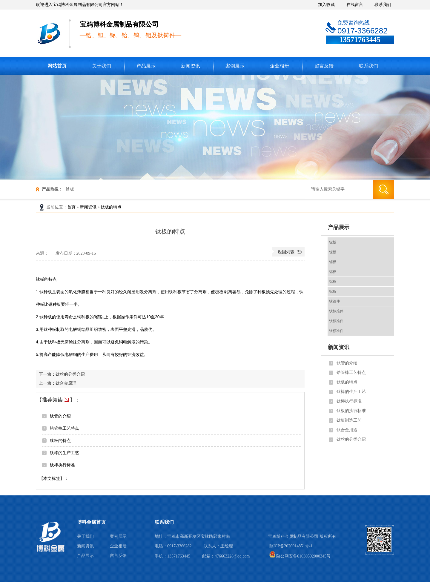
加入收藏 (326, 4)
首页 (71, 207)
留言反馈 (324, 65)
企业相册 (279, 65)
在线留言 (354, 4)
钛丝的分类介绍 (70, 374)
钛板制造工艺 (349, 420)
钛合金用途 (347, 430)
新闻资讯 (190, 65)
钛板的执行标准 (351, 411)
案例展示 (235, 65)
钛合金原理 (66, 383)
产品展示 (146, 65)
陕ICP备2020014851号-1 (291, 546)
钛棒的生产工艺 (64, 452)
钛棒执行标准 (62, 465)
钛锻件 (334, 301)
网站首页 (57, 65)
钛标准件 (336, 311)
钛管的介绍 (61, 416)
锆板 (70, 189)
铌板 (332, 242)
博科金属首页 (91, 522)
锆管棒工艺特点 (64, 428)
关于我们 (101, 65)
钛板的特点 (111, 207)
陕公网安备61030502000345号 (300, 556)
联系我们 (382, 4)
